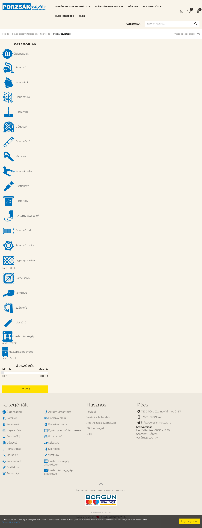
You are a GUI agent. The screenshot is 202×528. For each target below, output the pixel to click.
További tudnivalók (11, 522)
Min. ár (6, 369)
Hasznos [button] (96, 405)
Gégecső (14, 127)
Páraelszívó (16, 278)
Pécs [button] (142, 405)
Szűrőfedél (45, 34)
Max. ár (43, 369)
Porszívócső (16, 141)
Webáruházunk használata (72, 6)
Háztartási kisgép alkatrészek (18, 338)
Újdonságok (15, 54)
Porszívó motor (18, 245)
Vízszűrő (14, 322)
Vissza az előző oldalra (187, 34)
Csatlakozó (15, 186)
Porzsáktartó (17, 171)
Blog (82, 16)
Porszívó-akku (17, 230)
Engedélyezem (189, 521)
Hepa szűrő (16, 97)
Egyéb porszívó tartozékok (24, 34)
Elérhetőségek (64, 16)
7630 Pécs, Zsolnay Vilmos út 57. (159, 412)
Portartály (15, 201)
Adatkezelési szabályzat (101, 422)
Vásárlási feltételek (98, 417)
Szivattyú (14, 293)
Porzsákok (15, 82)
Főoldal (133, 6)
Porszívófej (15, 112)
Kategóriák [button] (15, 405)
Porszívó (14, 67)
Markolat (14, 156)
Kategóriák (134, 24)
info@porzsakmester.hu (154, 423)
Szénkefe (14, 308)
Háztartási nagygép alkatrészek (17, 353)
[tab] (42, 405)
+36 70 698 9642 (149, 417)
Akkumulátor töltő (20, 216)
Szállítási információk (109, 6)
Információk (152, 6)
